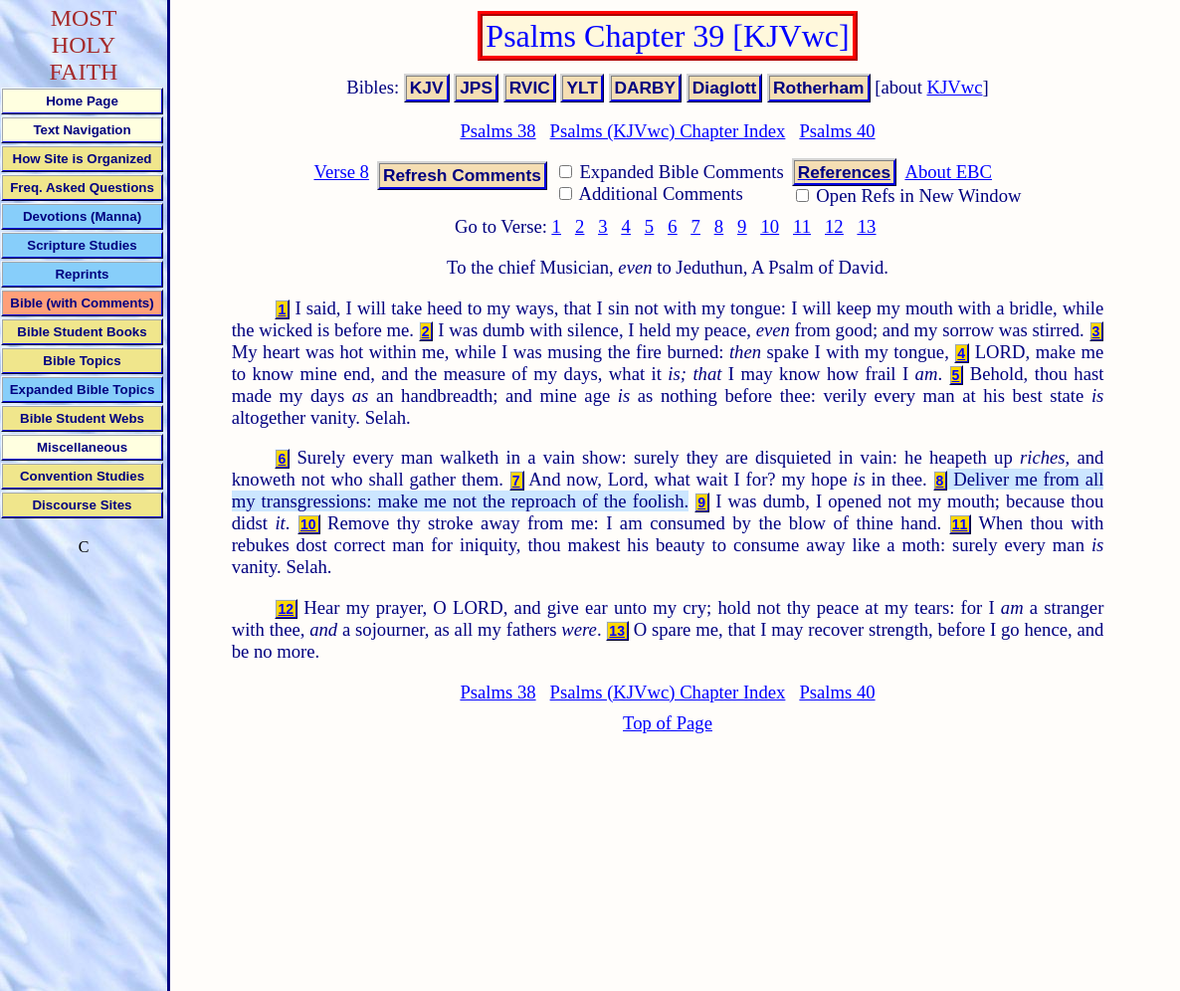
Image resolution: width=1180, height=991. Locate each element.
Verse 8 (340, 171)
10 (769, 226)
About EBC (948, 171)
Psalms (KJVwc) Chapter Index (668, 130)
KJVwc (955, 87)
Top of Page (667, 722)
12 (834, 226)
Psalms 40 (837, 130)
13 (867, 226)
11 (802, 226)
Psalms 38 (497, 130)
